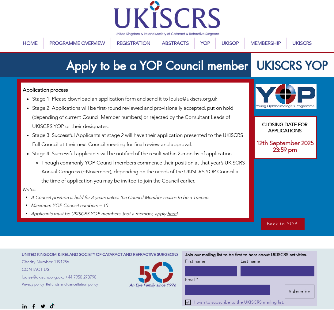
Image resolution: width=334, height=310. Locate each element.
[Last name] (276, 271)
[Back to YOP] (283, 224)
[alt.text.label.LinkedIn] (24, 306)
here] (172, 213)
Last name (250, 261)
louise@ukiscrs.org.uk (193, 99)
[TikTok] (52, 306)
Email (191, 279)
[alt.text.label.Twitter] (43, 306)
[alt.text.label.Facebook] (34, 306)
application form (117, 99)
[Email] (225, 290)
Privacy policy (33, 284)
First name (195, 261)
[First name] (209, 271)
